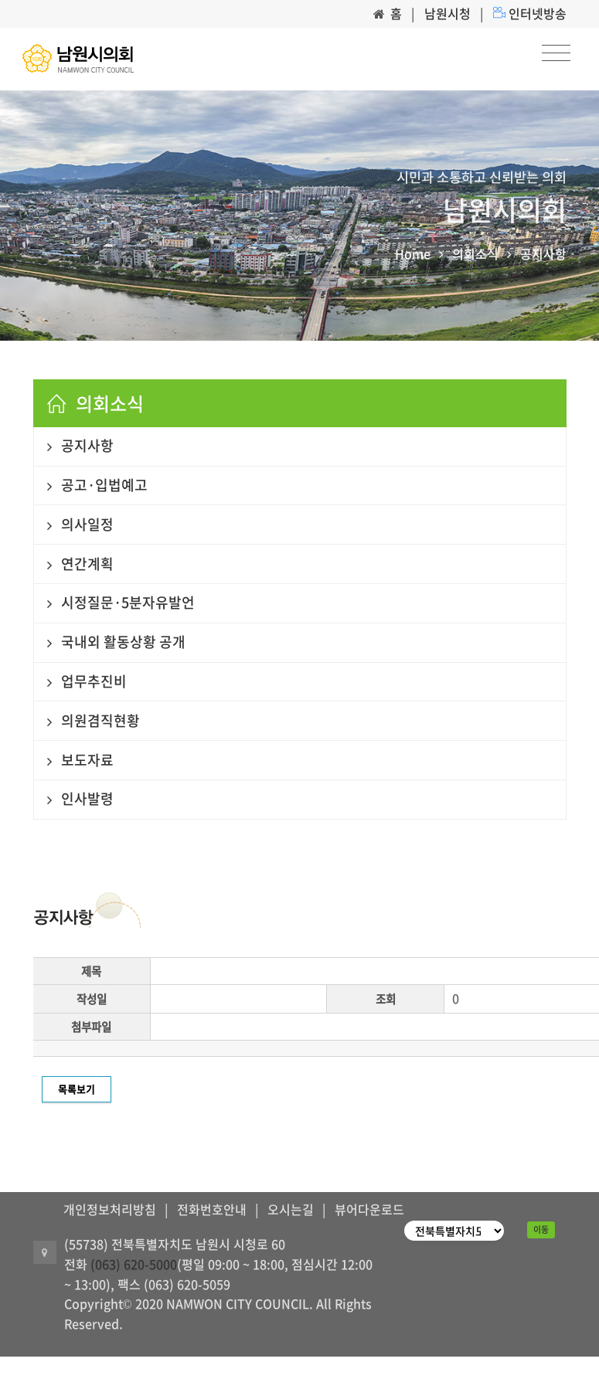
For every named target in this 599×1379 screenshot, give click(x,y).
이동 (541, 1229)
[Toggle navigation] (556, 53)
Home (413, 253)
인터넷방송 (538, 13)
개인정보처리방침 (109, 1209)
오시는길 (290, 1209)
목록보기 (76, 1089)
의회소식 (475, 253)
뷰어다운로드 (369, 1209)
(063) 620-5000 (133, 1264)
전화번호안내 (212, 1209)
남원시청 (447, 13)
